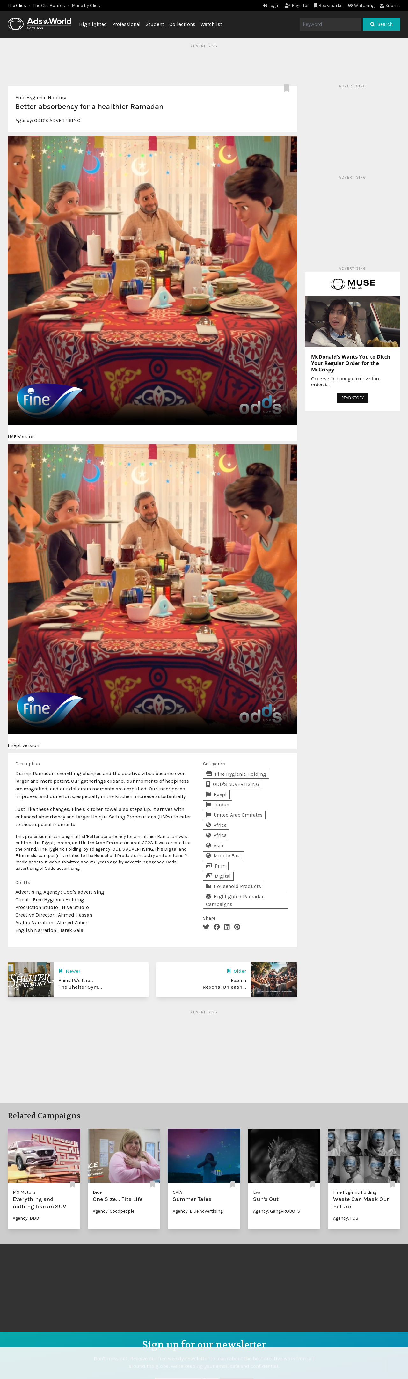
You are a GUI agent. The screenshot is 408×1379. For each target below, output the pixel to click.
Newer (69, 971)
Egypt (216, 794)
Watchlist (211, 24)
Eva (256, 1192)
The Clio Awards (49, 5)
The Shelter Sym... (80, 987)
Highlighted (93, 24)
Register (297, 5)
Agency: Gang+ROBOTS (276, 1211)
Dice (97, 1192)
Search (381, 24)
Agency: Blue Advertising (198, 1211)
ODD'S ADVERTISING (57, 120)
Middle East (223, 856)
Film (216, 866)
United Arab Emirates (234, 815)
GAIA (177, 1192)
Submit (390, 5)
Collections (182, 24)
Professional (126, 24)
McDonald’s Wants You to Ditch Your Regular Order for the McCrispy (350, 363)
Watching (361, 5)
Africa (216, 825)
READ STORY (352, 397)
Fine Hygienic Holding (41, 97)
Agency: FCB (345, 1218)
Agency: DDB (26, 1218)
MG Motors (24, 1192)
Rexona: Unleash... (224, 987)
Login (271, 5)
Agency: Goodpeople (113, 1211)
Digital (218, 876)
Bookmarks (328, 5)
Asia (214, 845)
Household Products (233, 886)
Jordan (217, 805)
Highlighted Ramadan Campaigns (235, 900)
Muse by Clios (86, 5)
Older (236, 971)
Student (155, 24)
